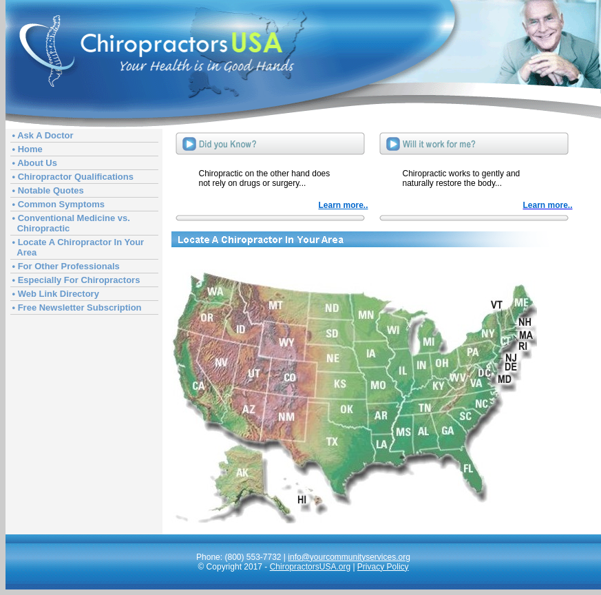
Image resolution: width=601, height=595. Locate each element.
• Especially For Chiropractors (76, 280)
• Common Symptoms (58, 204)
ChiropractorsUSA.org (310, 567)
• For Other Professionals (66, 266)
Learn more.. (343, 205)
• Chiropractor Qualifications (73, 176)
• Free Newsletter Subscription (77, 307)
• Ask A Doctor (43, 135)
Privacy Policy (383, 567)
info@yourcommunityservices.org (349, 557)
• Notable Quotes (48, 190)
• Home (27, 149)
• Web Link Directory (55, 294)
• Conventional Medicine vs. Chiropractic (71, 223)
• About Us (34, 163)
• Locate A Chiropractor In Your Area (78, 247)
